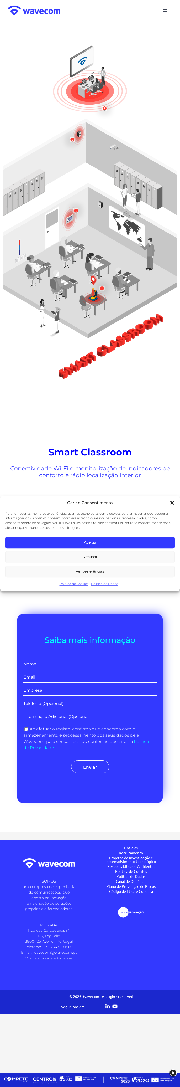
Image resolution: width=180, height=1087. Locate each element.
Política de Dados (104, 584)
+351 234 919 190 (56, 947)
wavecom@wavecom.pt (55, 952)
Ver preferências (90, 571)
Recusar (90, 557)
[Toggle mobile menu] (165, 11)
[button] (172, 503)
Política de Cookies (74, 584)
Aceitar (90, 542)
